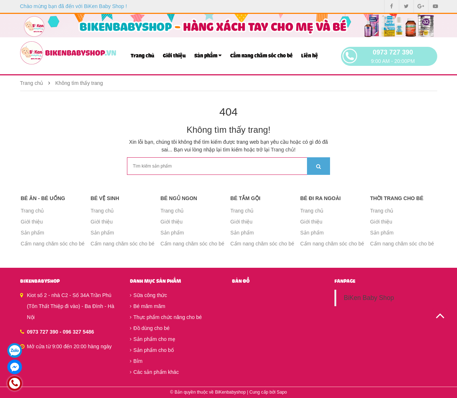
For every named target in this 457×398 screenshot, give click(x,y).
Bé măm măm (147, 306)
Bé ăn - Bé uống (43, 198)
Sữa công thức (148, 295)
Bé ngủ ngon (179, 198)
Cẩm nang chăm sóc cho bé (261, 55)
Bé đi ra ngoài (320, 198)
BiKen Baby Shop (369, 297)
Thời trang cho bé (397, 198)
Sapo (282, 392)
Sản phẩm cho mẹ (152, 339)
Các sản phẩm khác (154, 372)
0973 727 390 (393, 52)
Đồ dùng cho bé (150, 328)
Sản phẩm (208, 55)
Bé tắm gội (246, 198)
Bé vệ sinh (105, 198)
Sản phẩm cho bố (152, 350)
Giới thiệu (174, 55)
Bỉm (136, 361)
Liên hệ (309, 55)
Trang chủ (142, 55)
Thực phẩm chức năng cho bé (166, 317)
